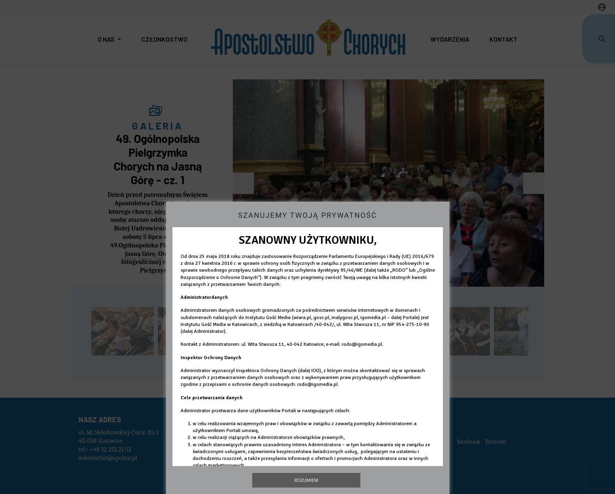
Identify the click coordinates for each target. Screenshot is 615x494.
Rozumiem (306, 480)
